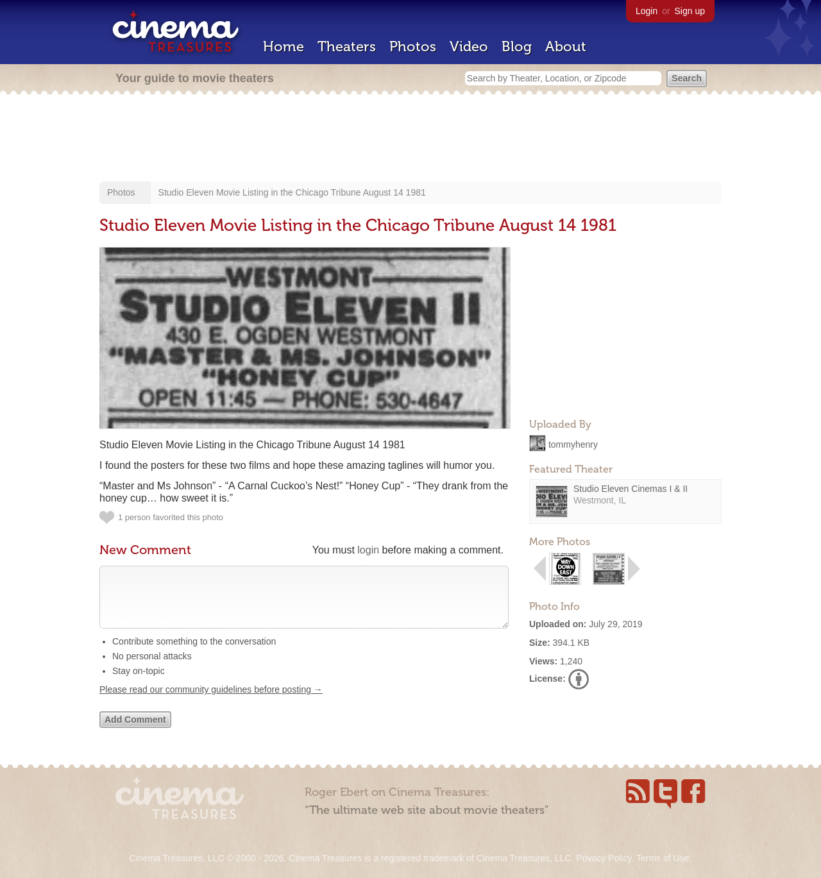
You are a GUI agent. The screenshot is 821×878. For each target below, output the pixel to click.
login (368, 550)
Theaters (346, 46)
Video (469, 46)
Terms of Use (662, 858)
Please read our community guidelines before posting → (211, 702)
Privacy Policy (603, 858)
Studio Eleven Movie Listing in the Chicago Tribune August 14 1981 (292, 192)
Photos (412, 46)
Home (283, 46)
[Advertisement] (410, 139)
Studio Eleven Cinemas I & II (630, 489)
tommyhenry (573, 444)
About (565, 46)
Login (646, 11)
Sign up (690, 11)
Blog (517, 46)
